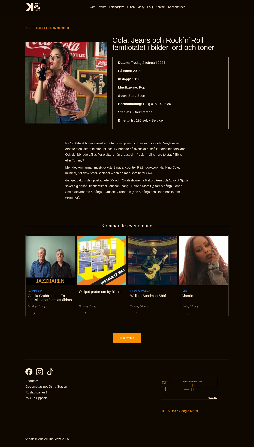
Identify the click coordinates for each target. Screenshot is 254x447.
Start (92, 6)
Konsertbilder (176, 6)
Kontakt (160, 6)
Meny (141, 6)
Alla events (127, 337)
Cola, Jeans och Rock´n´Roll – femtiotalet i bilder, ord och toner (163, 44)
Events (102, 6)
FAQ (150, 6)
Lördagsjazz (116, 6)
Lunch (131, 6)
